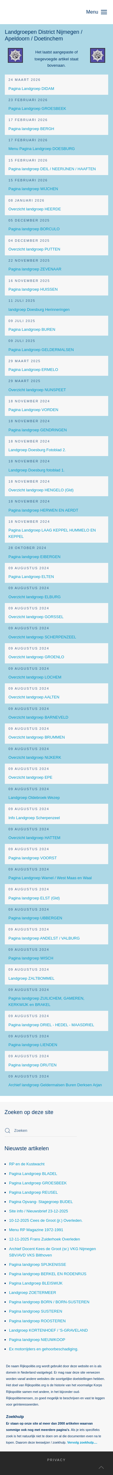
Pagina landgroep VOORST (32, 858)
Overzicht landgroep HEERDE (34, 209)
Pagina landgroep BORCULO (34, 229)
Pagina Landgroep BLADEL (33, 1173)
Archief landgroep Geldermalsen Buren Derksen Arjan (55, 1085)
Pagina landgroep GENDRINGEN (37, 430)
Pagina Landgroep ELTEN (31, 576)
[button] (99, 12)
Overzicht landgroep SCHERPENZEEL (42, 637)
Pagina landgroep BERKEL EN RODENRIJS (47, 1274)
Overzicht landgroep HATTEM (34, 837)
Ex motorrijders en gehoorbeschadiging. (43, 1349)
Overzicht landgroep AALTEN (33, 697)
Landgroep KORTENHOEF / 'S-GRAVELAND (48, 1330)
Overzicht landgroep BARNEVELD (38, 717)
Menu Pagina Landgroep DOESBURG (41, 148)
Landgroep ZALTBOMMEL (31, 978)
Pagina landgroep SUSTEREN (35, 1311)
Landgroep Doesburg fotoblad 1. (36, 470)
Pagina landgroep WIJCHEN (33, 189)
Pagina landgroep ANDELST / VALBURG (44, 938)
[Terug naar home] (33, 12)
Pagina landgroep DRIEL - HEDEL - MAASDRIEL (51, 1025)
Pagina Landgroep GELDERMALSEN (41, 349)
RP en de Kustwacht (27, 1164)
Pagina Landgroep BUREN (31, 329)
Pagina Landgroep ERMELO (33, 369)
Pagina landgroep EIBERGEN (34, 556)
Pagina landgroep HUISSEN (33, 289)
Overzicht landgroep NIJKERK (34, 757)
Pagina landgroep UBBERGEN (35, 918)
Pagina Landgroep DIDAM (31, 88)
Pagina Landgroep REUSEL (33, 1192)
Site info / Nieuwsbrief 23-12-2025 (38, 1211)
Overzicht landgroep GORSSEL (36, 617)
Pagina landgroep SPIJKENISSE (37, 1264)
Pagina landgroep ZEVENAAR (34, 269)
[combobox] (41, 1131)
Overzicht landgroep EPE (30, 777)
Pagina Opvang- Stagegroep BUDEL (41, 1201)
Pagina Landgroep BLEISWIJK (36, 1283)
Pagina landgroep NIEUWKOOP (37, 1339)
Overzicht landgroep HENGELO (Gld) (41, 490)
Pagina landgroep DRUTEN (32, 1065)
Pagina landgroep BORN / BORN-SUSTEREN (49, 1302)
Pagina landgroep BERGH (31, 128)
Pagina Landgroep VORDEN (33, 409)
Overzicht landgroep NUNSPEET (37, 390)
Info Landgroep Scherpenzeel (34, 818)
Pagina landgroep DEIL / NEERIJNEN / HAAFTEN (52, 169)
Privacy (52, 1460)
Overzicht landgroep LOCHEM (34, 677)
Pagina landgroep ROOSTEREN (37, 1321)
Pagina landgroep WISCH (30, 958)
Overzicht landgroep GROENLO (36, 657)
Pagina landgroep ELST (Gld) (34, 898)
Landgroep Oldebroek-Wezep (34, 797)
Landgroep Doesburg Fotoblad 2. (37, 450)
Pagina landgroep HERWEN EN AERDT (43, 510)
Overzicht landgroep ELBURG (34, 597)
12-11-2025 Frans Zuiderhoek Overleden (44, 1239)
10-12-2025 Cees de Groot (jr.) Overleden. (46, 1220)
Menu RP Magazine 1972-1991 (36, 1230)
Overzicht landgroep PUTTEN (34, 249)
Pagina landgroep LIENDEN (32, 1044)
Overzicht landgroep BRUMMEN (36, 737)
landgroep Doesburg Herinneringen (39, 309)
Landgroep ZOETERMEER (32, 1292)
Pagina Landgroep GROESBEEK (37, 108)
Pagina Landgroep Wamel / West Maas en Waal (50, 878)
